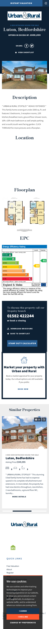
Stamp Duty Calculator (22, 343)
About (9, 569)
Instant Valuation (21, 3)
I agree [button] (23, 611)
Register (10, 572)
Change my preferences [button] (23, 622)
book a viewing (18, 320)
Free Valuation (13, 566)
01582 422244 (20, 316)
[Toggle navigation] (45, 3)
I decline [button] (23, 617)
